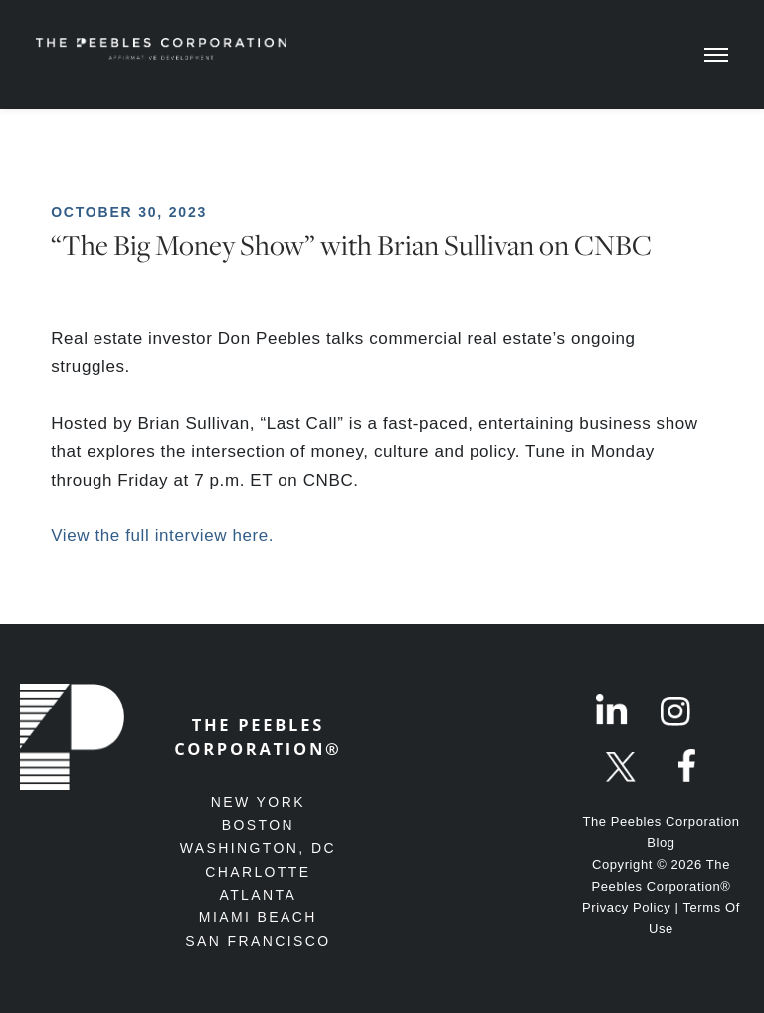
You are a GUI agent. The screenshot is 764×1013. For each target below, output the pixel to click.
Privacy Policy (626, 907)
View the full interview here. (162, 535)
